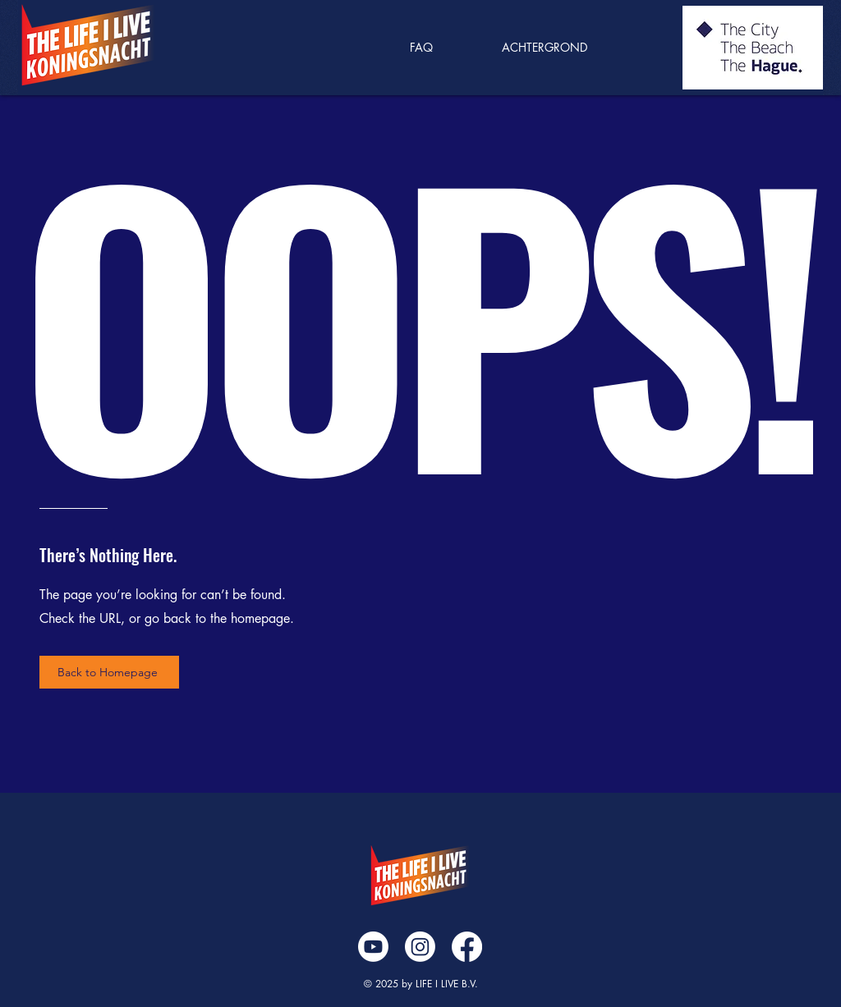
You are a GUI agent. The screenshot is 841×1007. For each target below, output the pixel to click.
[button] (566, 47)
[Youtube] (373, 946)
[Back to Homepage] (109, 672)
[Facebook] (467, 946)
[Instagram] (420, 946)
